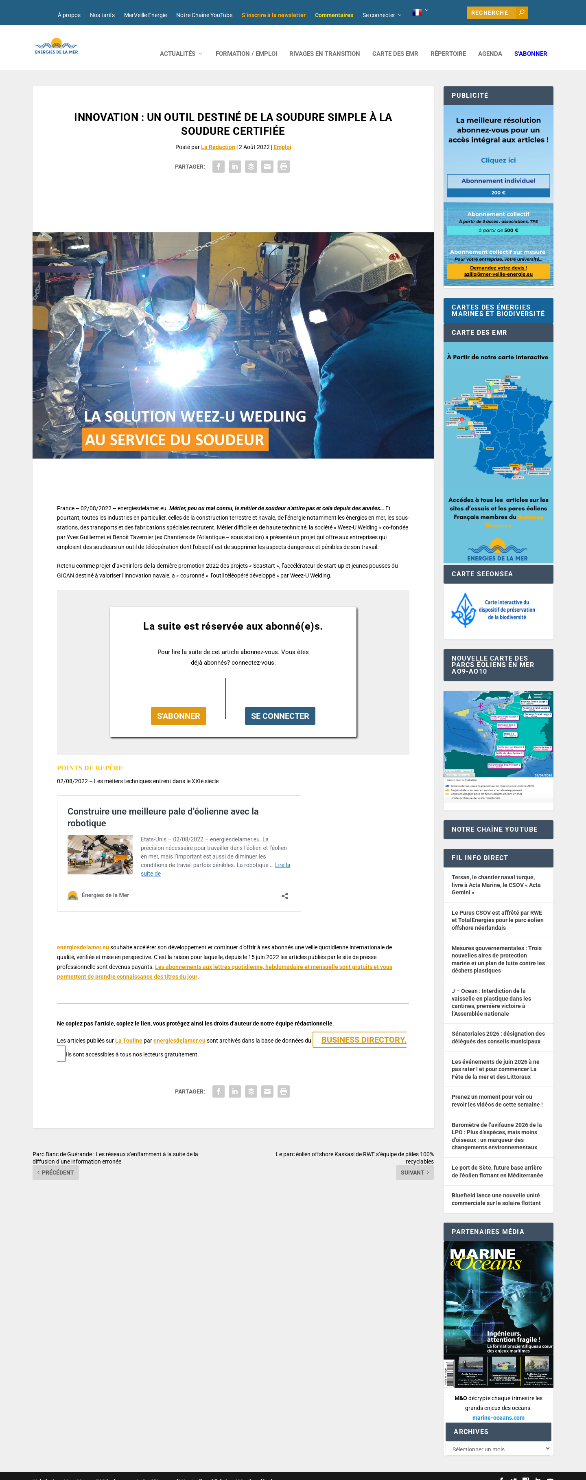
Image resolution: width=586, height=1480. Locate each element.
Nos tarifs (102, 15)
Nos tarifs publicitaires (207, 1470)
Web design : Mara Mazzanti (65, 1470)
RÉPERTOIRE (448, 41)
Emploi (282, 135)
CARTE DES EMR (395, 41)
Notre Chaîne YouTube (204, 15)
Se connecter (379, 15)
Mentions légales (258, 1470)
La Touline (128, 1028)
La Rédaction (218, 135)
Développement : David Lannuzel (140, 1470)
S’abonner (530, 41)
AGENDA (490, 41)
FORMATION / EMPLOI (246, 41)
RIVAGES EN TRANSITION (324, 41)
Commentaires (334, 15)
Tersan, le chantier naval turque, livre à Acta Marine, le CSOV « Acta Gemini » (496, 872)
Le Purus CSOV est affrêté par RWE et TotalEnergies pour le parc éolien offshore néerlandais (498, 908)
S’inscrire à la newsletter (274, 15)
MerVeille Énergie (145, 15)
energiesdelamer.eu (83, 935)
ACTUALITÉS (177, 41)
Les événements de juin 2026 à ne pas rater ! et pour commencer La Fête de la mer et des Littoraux (496, 1057)
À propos (69, 15)
